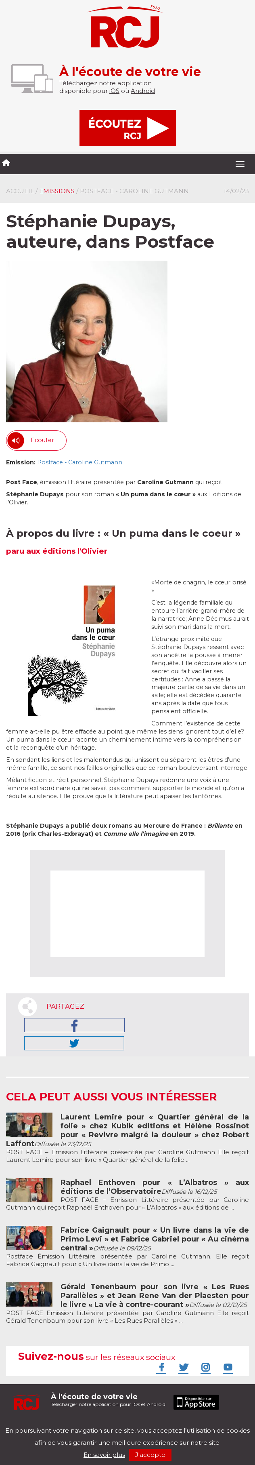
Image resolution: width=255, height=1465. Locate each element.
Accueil (20, 191)
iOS (114, 91)
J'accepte (150, 1455)
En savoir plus (104, 1455)
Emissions (57, 191)
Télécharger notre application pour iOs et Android (108, 1399)
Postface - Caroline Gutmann (79, 462)
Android (143, 91)
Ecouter (42, 440)
